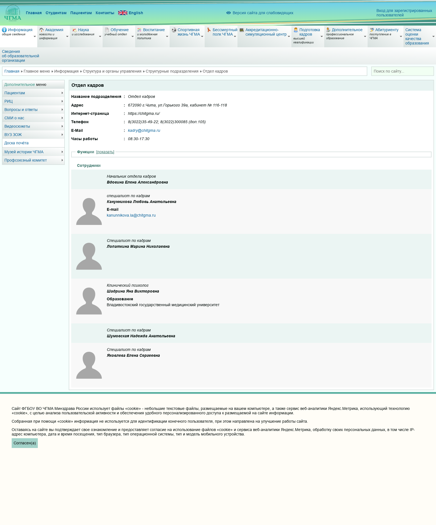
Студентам (56, 13)
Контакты (105, 13)
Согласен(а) (25, 443)
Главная (34, 13)
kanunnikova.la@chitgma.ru (131, 215)
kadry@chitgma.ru (144, 130)
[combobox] (402, 71)
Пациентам (81, 13)
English (130, 13)
